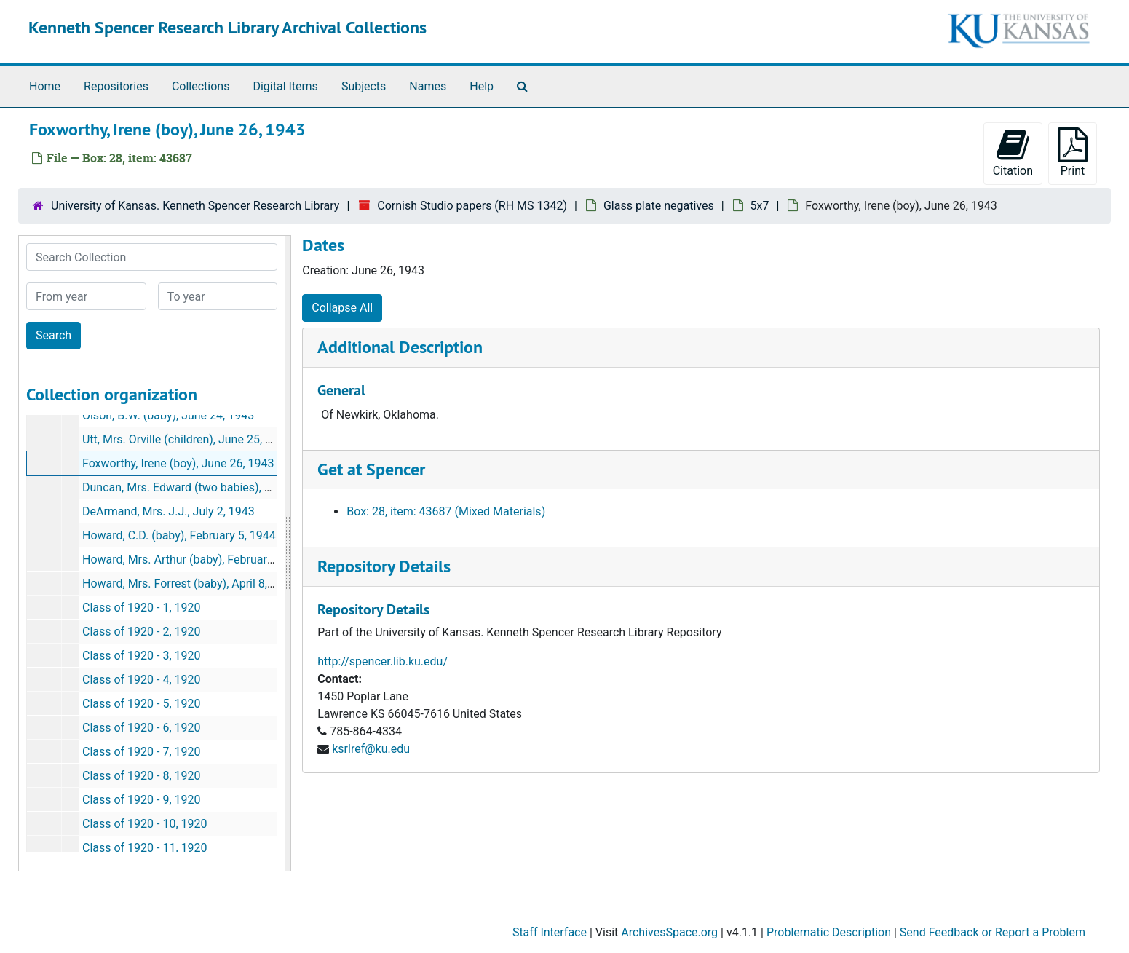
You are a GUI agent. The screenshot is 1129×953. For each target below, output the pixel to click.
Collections (201, 86)
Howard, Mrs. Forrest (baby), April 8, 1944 (189, 583)
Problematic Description (828, 932)
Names (427, 86)
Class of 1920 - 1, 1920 (141, 607)
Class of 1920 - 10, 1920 (144, 824)
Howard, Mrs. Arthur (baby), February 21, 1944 (201, 559)
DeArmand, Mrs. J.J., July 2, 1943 (168, 511)
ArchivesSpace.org (669, 932)
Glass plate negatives (658, 206)
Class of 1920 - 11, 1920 (144, 848)
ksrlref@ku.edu (371, 749)
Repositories (116, 86)
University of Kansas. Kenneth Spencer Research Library (195, 206)
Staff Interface (549, 932)
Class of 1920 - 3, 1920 (141, 656)
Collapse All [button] (342, 308)
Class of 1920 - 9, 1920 (141, 800)
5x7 (759, 206)
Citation (1013, 152)
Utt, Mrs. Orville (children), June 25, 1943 (186, 439)
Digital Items (285, 86)
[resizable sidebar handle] (287, 553)
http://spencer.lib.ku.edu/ (382, 661)
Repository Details (384, 566)
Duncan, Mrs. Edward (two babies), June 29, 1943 (209, 487)
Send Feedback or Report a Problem (992, 932)
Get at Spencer (371, 469)
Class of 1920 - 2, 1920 (141, 631)
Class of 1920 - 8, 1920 (141, 776)
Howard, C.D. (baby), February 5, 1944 (179, 535)
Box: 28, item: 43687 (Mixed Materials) (445, 511)
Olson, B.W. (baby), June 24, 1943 (168, 415)
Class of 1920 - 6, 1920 (141, 728)
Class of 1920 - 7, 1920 (141, 752)
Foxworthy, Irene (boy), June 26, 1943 (178, 463)
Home (44, 86)
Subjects (363, 86)
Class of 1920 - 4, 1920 (141, 680)
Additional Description (400, 347)
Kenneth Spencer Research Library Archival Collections (227, 27)
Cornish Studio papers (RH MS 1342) (472, 206)
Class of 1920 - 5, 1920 (141, 704)
